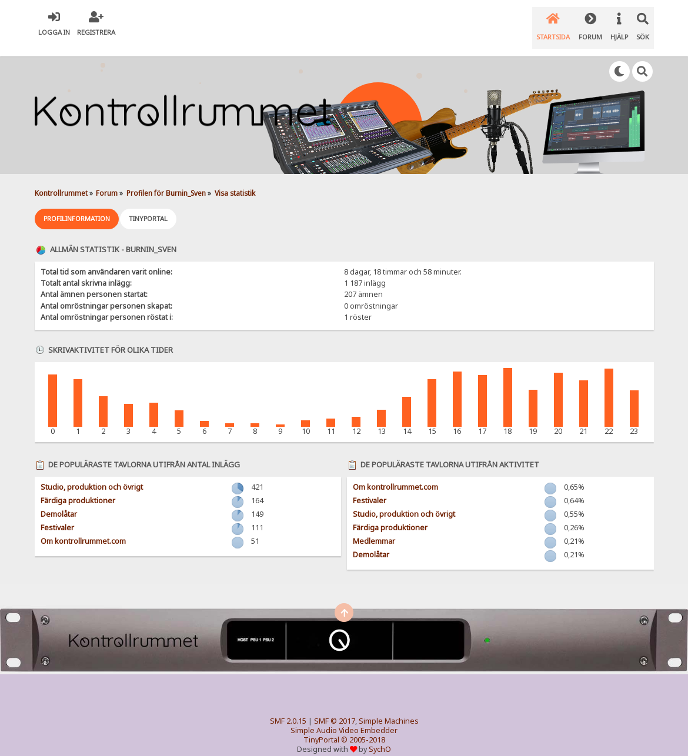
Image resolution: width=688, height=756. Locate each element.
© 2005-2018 (363, 727)
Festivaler (57, 515)
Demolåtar (59, 501)
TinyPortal (321, 727)
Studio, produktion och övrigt (92, 474)
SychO (380, 736)
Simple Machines (389, 708)
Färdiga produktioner (78, 488)
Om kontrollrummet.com (83, 528)
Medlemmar (374, 528)
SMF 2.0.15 (288, 708)
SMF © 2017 (334, 708)
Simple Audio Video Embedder (344, 717)
